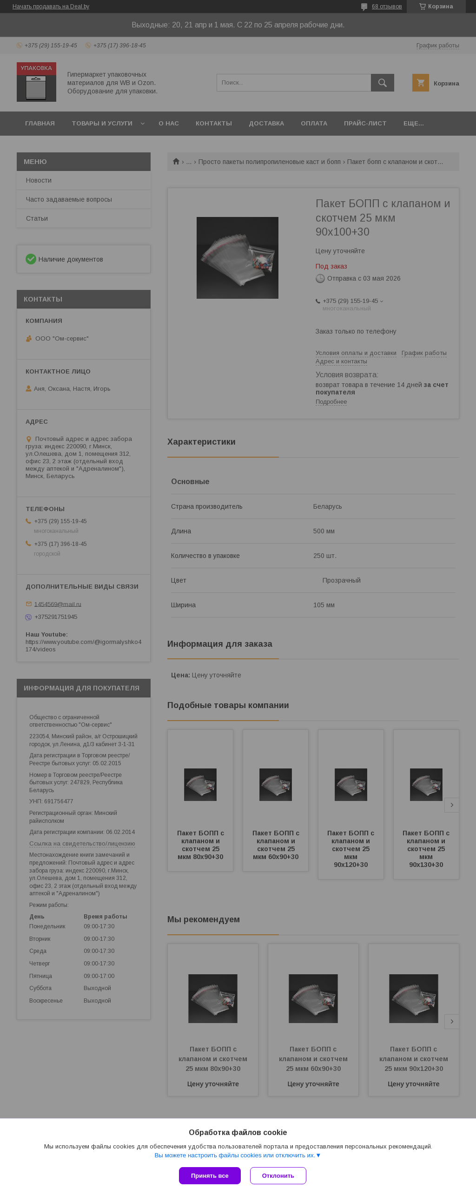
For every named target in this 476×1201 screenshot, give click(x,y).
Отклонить (278, 1175)
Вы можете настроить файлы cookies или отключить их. (234, 1155)
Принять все (210, 1175)
